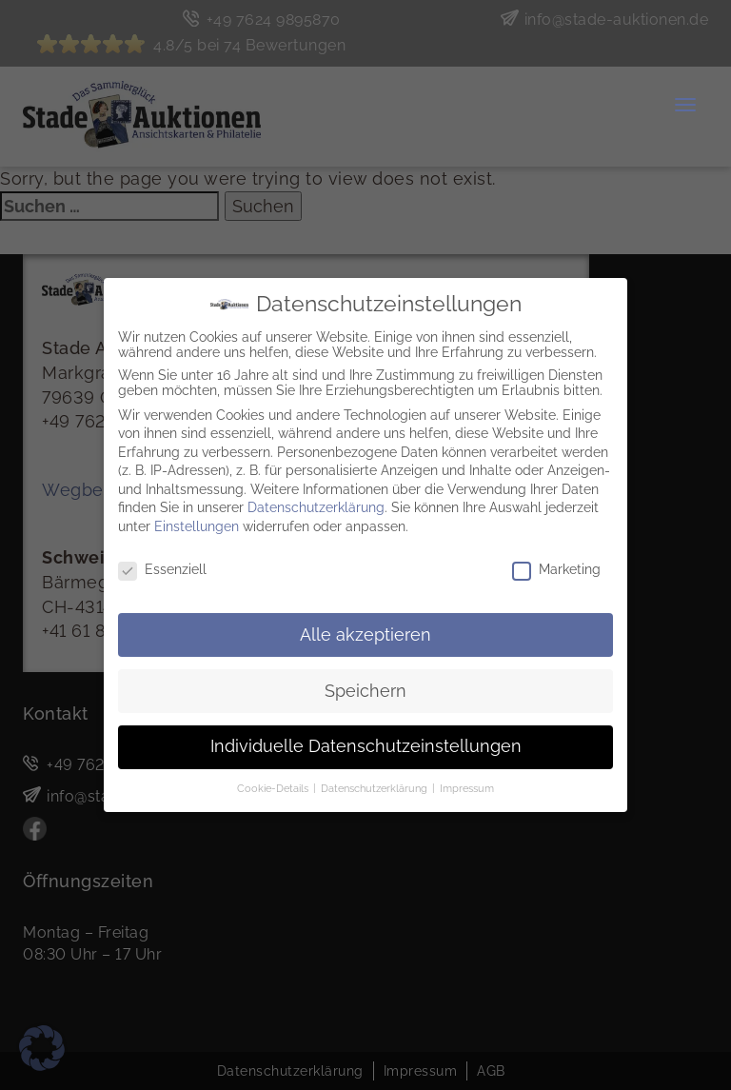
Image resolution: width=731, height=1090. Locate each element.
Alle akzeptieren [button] (365, 629)
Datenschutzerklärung (316, 502)
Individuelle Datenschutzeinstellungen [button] (366, 741)
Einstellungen (196, 520)
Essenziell (162, 563)
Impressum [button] (467, 783)
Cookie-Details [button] (274, 783)
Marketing (556, 563)
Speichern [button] (365, 685)
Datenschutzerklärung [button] (375, 783)
